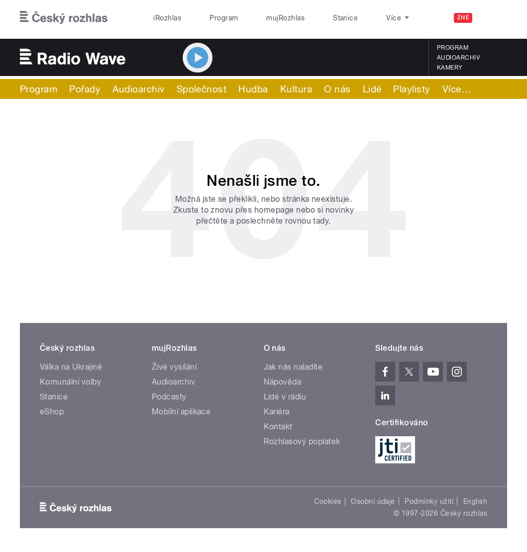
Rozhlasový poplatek (302, 441)
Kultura (296, 88)
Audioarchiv (458, 57)
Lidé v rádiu (285, 396)
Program (208, 18)
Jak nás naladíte (293, 367)
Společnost (202, 88)
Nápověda (283, 382)
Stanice (307, 18)
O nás (337, 88)
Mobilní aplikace (181, 411)
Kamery (450, 67)
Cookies (327, 501)
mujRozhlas (258, 18)
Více (456, 88)
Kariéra (277, 411)
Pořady (85, 88)
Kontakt (278, 426)
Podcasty (169, 396)
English (475, 501)
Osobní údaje (373, 501)
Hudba (253, 88)
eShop (52, 411)
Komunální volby (70, 382)
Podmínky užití (429, 501)
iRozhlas (162, 18)
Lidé (372, 88)
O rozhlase (356, 18)
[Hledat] (493, 18)
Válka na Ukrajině (71, 367)
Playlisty (411, 88)
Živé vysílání (174, 367)
